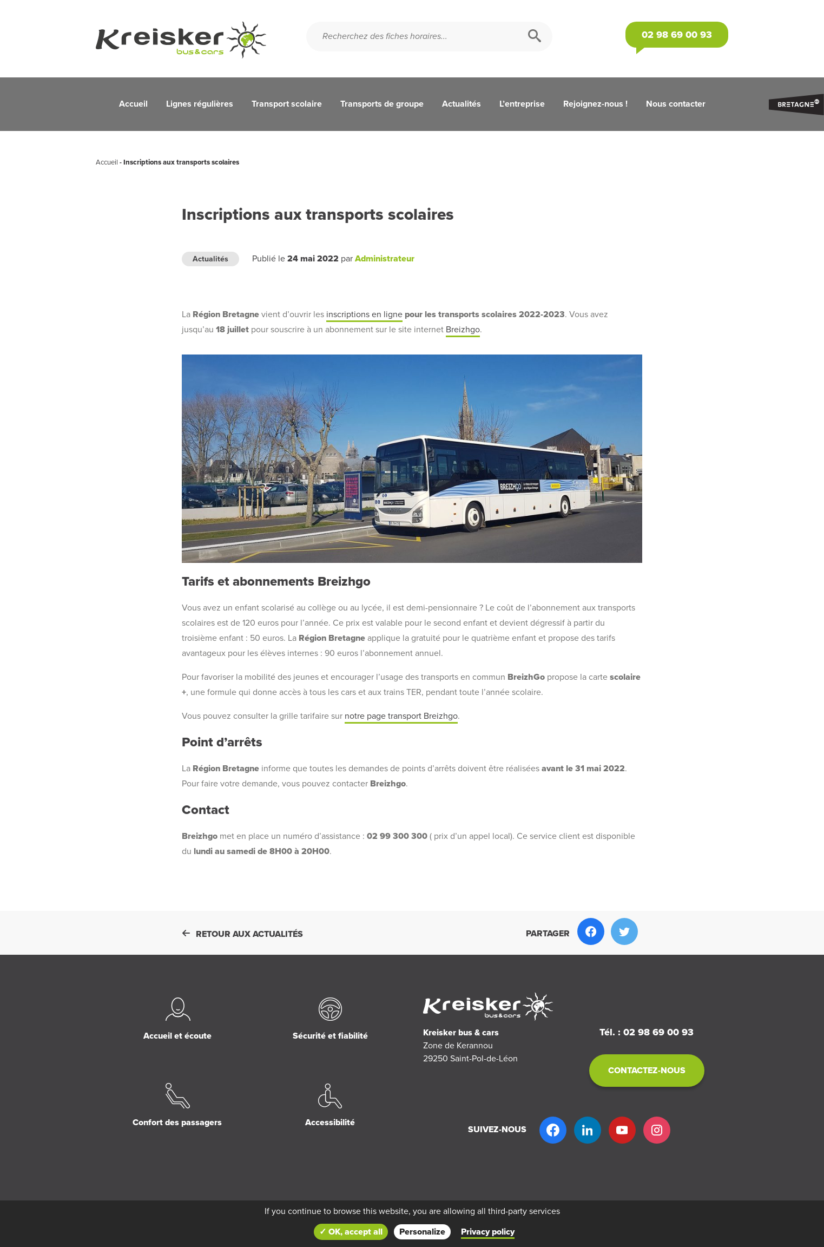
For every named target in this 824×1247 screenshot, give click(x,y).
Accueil (133, 104)
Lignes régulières (199, 104)
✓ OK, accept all (351, 1231)
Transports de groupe (382, 104)
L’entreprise (522, 104)
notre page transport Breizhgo (401, 716)
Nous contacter (676, 104)
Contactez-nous (646, 1070)
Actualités (461, 104)
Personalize (422, 1231)
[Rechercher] (534, 36)
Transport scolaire (287, 104)
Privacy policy (488, 1231)
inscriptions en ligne (364, 314)
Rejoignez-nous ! (595, 104)
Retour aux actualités (242, 934)
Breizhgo (463, 329)
